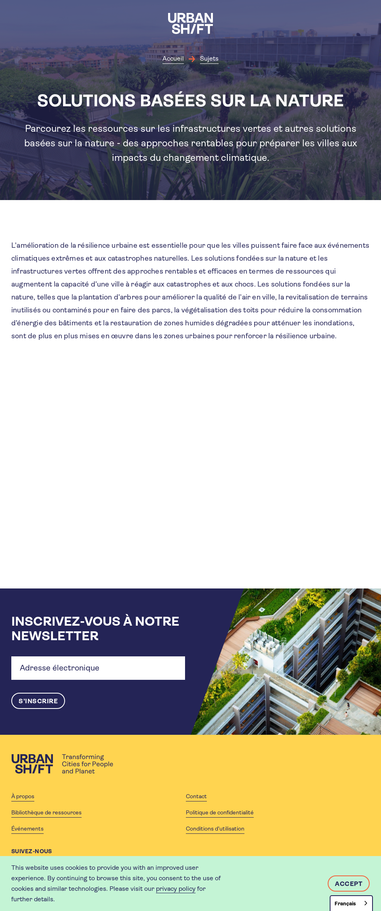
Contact (196, 796)
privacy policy (176, 888)
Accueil (173, 58)
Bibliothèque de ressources (46, 812)
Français (345, 903)
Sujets (209, 58)
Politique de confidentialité (220, 812)
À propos (22, 796)
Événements (27, 828)
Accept (348, 884)
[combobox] (351, 903)
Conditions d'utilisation (215, 828)
